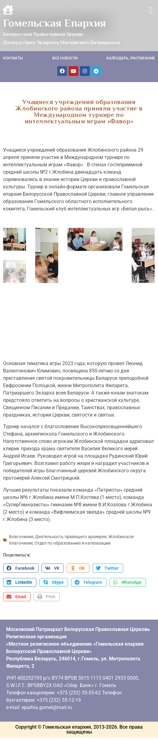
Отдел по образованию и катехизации (73, 541)
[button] (151, 10)
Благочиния (21, 535)
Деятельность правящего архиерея (71, 535)
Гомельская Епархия (54, 23)
